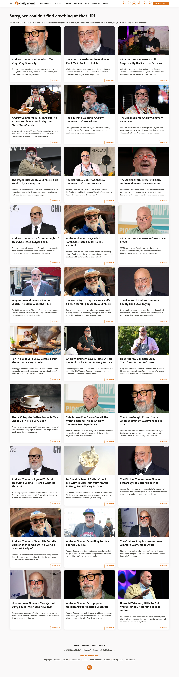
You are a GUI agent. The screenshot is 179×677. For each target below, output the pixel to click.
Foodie (85, 659)
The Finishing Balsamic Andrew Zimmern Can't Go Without (85, 119)
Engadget (48, 659)
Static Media (75, 650)
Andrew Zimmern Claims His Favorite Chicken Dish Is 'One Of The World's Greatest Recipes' (34, 545)
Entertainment (92, 3)
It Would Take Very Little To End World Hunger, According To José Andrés (140, 607)
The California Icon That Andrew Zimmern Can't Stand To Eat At (85, 181)
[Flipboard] (144, 3)
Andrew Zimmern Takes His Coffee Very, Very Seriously (32, 61)
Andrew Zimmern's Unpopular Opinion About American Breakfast (87, 605)
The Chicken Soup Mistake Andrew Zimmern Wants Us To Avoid (141, 543)
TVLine (65, 659)
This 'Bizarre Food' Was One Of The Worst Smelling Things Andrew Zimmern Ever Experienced (87, 421)
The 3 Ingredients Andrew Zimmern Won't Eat (141, 119)
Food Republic (96, 659)
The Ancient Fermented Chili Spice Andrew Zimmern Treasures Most (141, 181)
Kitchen (67, 3)
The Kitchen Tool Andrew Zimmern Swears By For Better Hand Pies (141, 481)
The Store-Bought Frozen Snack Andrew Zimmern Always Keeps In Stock (141, 421)
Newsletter (161, 3)
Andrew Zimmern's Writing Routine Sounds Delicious (87, 543)
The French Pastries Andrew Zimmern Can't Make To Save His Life (88, 61)
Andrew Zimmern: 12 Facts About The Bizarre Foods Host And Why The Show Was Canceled (34, 121)
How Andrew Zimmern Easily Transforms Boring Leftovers (137, 360)
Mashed (107, 659)
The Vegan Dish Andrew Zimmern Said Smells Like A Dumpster (35, 181)
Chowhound (75, 659)
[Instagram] (139, 3)
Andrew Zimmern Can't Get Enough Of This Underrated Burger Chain (35, 240)
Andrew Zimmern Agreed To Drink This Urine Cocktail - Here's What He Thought (33, 483)
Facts (105, 3)
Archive (85, 645)
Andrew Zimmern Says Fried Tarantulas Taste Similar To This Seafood (84, 242)
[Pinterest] (134, 3)
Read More (55, 80)
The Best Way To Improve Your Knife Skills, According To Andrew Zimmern (89, 302)
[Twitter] (129, 3)
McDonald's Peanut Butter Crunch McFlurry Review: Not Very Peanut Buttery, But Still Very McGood (87, 483)
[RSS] (150, 3)
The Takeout (130, 659)
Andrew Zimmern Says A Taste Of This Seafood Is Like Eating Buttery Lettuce (89, 360)
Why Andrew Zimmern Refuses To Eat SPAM (143, 240)
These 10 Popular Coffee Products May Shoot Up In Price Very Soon (35, 419)
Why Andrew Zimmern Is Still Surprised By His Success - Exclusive (141, 61)
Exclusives (45, 3)
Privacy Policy (98, 645)
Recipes (57, 3)
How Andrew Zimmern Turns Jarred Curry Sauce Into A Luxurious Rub (33, 605)
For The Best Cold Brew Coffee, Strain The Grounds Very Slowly (34, 360)
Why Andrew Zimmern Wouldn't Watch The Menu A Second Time (31, 302)
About (77, 645)
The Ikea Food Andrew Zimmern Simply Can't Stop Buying (139, 302)
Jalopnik (57, 659)
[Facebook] (123, 3)
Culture (78, 3)
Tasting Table (118, 659)
